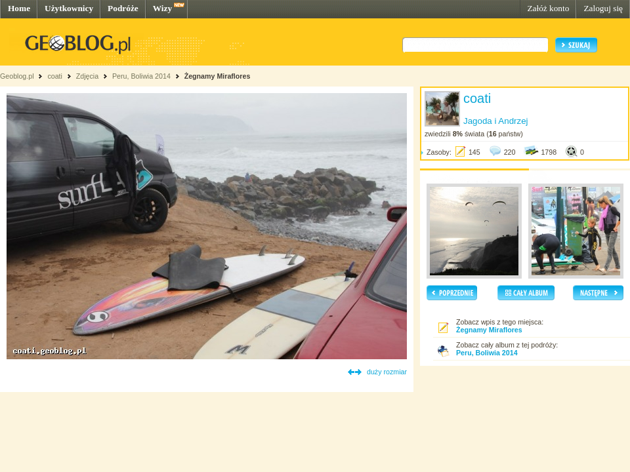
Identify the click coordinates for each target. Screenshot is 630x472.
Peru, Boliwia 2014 (141, 76)
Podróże (123, 8)
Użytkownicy (69, 8)
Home (19, 8)
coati (54, 76)
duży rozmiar (387, 372)
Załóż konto (548, 8)
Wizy (162, 8)
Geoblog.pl (17, 76)
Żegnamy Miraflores (217, 76)
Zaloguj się (603, 8)
